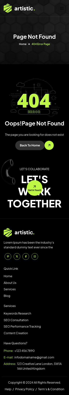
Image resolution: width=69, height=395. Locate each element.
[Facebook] (25, 256)
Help (8, 389)
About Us (10, 283)
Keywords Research (17, 313)
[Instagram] (34, 256)
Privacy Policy (24, 389)
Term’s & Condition (51, 389)
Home (8, 276)
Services (10, 289)
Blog (7, 296)
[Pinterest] (8, 256)
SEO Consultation (16, 320)
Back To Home (30, 145)
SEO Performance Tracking (22, 326)
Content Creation (16, 333)
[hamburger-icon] (61, 8)
